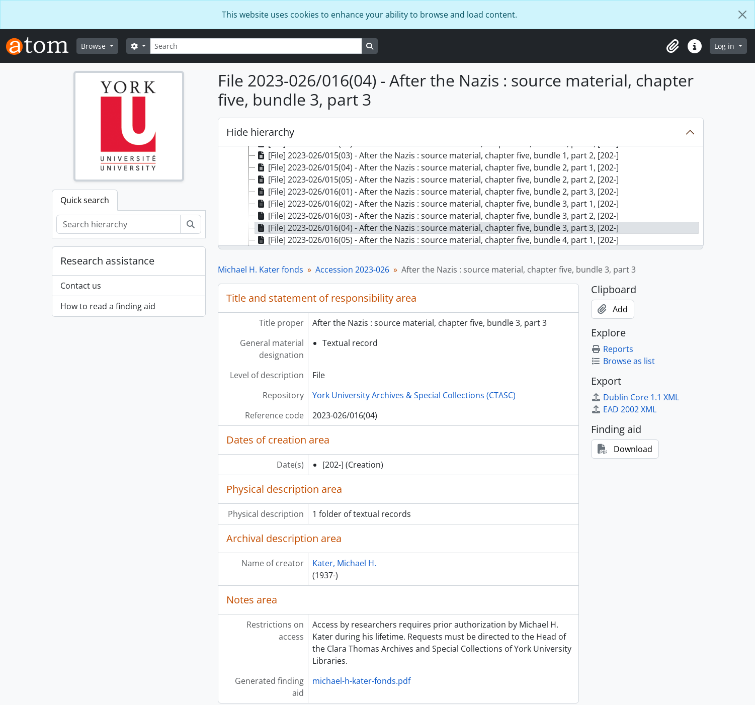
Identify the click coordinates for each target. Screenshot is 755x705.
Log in (725, 46)
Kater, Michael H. (344, 563)
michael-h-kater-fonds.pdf (361, 680)
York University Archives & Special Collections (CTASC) (414, 395)
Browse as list (623, 361)
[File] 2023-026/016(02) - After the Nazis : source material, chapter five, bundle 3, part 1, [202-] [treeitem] (437, 204)
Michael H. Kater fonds (260, 269)
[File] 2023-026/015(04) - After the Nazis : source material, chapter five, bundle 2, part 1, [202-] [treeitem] (437, 167)
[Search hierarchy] (118, 224)
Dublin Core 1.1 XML (635, 397)
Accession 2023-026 (352, 269)
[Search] (256, 46)
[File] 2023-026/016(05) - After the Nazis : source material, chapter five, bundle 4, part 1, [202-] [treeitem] (437, 240)
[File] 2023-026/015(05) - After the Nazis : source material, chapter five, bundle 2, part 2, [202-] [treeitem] (437, 179)
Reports (612, 349)
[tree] (460, 196)
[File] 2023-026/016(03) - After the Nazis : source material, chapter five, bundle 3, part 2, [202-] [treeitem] (437, 216)
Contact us (80, 285)
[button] (672, 46)
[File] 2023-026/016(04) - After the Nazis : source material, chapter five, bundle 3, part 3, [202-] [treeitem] (437, 228)
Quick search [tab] (84, 200)
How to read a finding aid (107, 306)
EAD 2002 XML (623, 409)
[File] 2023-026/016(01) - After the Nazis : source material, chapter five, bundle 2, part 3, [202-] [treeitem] (437, 192)
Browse (94, 46)
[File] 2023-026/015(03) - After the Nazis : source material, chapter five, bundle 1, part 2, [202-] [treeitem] (437, 155)
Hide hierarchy (260, 132)
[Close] (742, 15)
